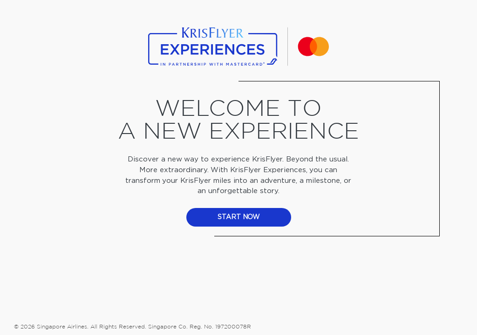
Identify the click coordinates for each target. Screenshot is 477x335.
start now (239, 217)
